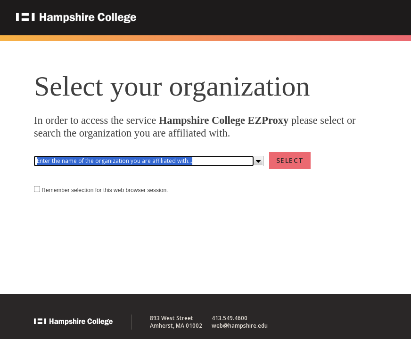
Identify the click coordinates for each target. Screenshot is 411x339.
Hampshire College (136, 18)
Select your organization (172, 86)
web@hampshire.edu (240, 326)
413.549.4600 (229, 318)
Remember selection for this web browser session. (104, 190)
